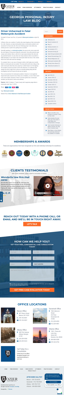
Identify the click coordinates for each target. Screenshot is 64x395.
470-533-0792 (55, 342)
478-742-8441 (23, 318)
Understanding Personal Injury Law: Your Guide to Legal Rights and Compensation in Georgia (54, 120)
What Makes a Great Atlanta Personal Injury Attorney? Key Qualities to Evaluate (54, 132)
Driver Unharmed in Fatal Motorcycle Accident (19, 93)
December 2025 (52, 80)
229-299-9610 (23, 341)
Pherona (10, 389)
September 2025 (52, 87)
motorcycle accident (17, 50)
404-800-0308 (55, 339)
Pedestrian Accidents (53, 66)
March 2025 (50, 101)
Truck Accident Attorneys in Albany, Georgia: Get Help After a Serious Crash (54, 126)
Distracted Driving (52, 51)
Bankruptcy (50, 40)
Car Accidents (51, 49)
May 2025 (50, 96)
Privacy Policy (32, 371)
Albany (41, 2)
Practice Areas (48, 7)
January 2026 (51, 77)
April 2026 (50, 75)
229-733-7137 (36, 384)
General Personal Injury (53, 56)
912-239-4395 (55, 321)
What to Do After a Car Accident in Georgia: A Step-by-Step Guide (54, 114)
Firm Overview (27, 7)
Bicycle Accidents (52, 42)
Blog (49, 44)
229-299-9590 (23, 338)
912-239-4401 (55, 324)
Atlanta (50, 2)
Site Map (17, 386)
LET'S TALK (32, 224)
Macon (21, 2)
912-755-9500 (38, 382)
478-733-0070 (36, 379)
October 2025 (51, 84)
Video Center (29, 369)
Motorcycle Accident (9, 91)
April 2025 (50, 99)
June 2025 (50, 94)
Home (19, 7)
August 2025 (51, 89)
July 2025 (50, 91)
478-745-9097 (23, 320)
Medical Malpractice (53, 58)
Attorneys (37, 7)
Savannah (31, 2)
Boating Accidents (52, 47)
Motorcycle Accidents (28, 37)
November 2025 (52, 82)
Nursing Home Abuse (53, 63)
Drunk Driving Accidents (53, 54)
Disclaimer (12, 386)
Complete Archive (52, 103)
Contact (57, 7)
